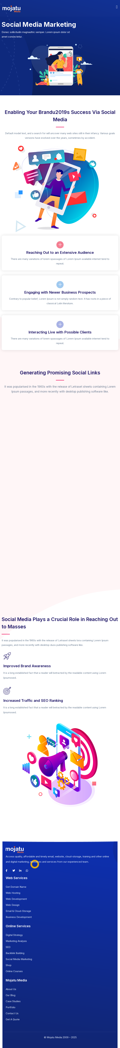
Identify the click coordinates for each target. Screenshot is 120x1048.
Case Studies (13, 1001)
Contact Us (12, 1013)
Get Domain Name (16, 886)
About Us (11, 989)
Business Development (19, 917)
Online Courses (14, 971)
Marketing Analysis (16, 941)
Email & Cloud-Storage (18, 911)
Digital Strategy (14, 935)
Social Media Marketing (19, 959)
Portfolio (10, 1007)
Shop (8, 965)
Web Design (12, 904)
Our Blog (10, 995)
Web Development (16, 898)
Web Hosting (13, 892)
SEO (8, 947)
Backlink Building (15, 953)
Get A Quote (13, 1019)
